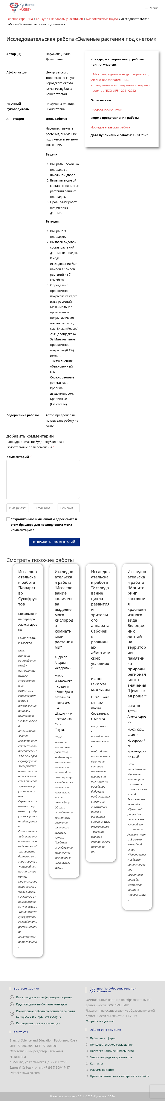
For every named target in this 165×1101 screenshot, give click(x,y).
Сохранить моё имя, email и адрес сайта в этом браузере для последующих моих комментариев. (44, 524)
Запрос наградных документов (111, 1057)
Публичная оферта (103, 1038)
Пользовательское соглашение (111, 1044)
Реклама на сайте (102, 1070)
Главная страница (19, 19)
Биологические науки (102, 19)
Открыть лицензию (100, 1021)
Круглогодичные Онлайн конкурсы (41, 1004)
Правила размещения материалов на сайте (119, 1076)
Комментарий (19, 457)
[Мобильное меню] (150, 8)
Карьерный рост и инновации (38, 1023)
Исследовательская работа (110, 127)
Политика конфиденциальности (112, 1051)
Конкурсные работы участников (59, 19)
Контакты (96, 1063)
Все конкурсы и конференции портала (44, 997)
